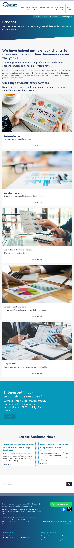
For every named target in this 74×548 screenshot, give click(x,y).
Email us (55, 16)
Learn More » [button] (37, 145)
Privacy (4, 506)
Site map (18, 504)
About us (28, 8)
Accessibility (27, 504)
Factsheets (42, 8)
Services (34, 8)
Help (10, 506)
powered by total (22, 506)
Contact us (62, 8)
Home (22, 7)
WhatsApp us (65, 16)
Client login (69, 8)
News (56, 8)
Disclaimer (35, 504)
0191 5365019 (41, 16)
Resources (50, 8)
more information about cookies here (18, 523)
